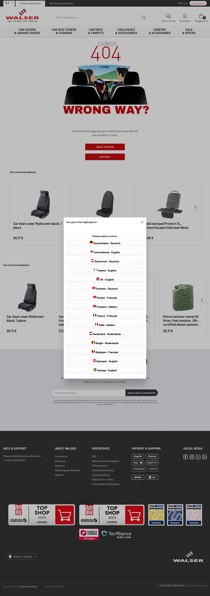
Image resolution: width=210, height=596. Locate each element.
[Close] (142, 222)
